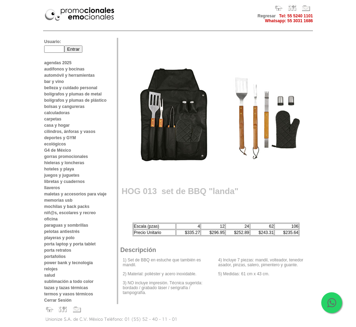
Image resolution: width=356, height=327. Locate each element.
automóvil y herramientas (69, 75)
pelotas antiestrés (62, 231)
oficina (51, 219)
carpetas (52, 119)
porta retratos (57, 250)
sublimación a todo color (69, 281)
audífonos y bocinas (64, 69)
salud (49, 275)
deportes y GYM (60, 137)
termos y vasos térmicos (68, 294)
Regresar (267, 16)
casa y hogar (57, 125)
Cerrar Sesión (58, 300)
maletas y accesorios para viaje (75, 194)
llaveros (52, 187)
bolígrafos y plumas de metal (73, 94)
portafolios (55, 256)
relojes (51, 269)
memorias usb (58, 200)
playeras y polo (59, 237)
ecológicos (55, 144)
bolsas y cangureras (64, 106)
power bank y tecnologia (68, 262)
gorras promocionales (66, 156)
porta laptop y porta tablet (70, 244)
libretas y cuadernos (64, 181)
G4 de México (57, 150)
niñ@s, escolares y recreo (70, 212)
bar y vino (54, 81)
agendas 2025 (58, 62)
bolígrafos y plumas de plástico (75, 100)
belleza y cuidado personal (70, 87)
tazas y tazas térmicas (66, 287)
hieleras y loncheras (64, 162)
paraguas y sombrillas (66, 225)
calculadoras (57, 112)
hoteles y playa (59, 169)
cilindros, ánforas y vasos (69, 131)
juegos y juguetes (61, 175)
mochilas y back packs (66, 206)
